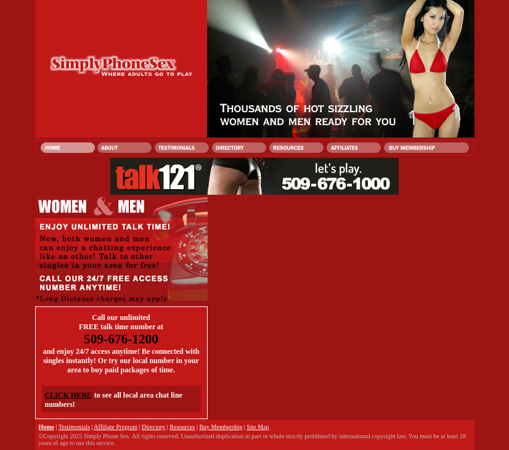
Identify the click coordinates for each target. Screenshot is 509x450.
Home (47, 426)
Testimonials (74, 426)
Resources (182, 426)
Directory (153, 426)
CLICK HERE (68, 395)
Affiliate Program (115, 426)
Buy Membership (220, 426)
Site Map (257, 426)
